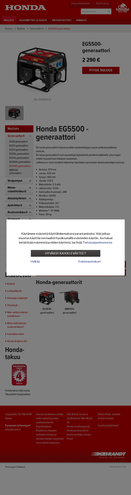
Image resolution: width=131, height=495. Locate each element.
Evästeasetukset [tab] (89, 261)
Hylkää (35, 261)
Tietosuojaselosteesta (97, 242)
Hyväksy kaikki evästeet (65, 253)
